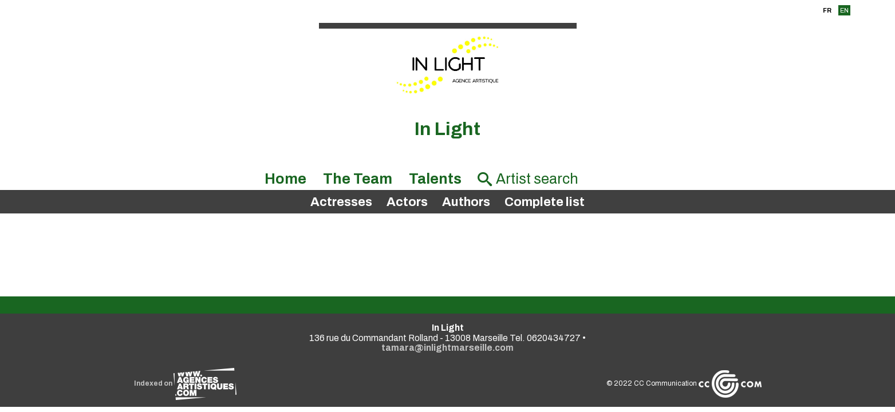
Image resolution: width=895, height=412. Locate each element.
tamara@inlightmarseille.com (447, 347)
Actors (407, 202)
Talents (435, 179)
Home (285, 179)
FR (827, 10)
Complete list (544, 202)
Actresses (341, 202)
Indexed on (185, 383)
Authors (466, 202)
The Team (357, 179)
